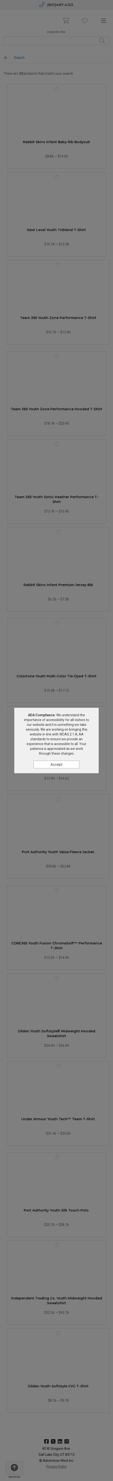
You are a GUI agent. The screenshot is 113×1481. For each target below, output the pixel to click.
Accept (56, 764)
